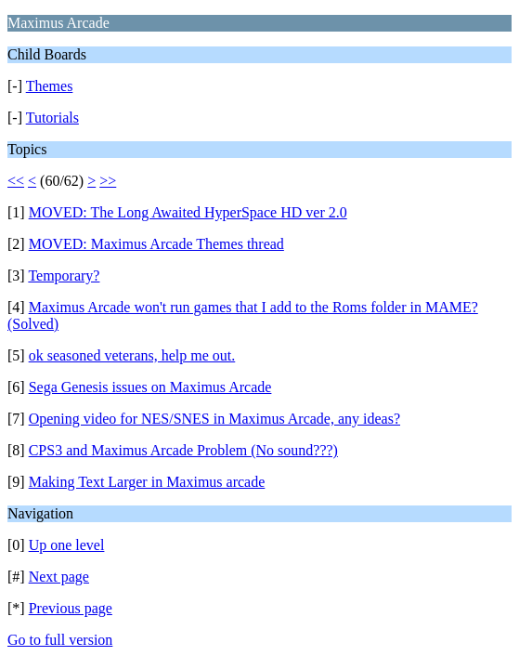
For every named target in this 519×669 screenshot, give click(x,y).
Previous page (70, 608)
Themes (49, 86)
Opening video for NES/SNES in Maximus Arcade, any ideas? (214, 418)
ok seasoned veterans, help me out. (132, 355)
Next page (59, 576)
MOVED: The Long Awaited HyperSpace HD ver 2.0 (188, 212)
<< (15, 181)
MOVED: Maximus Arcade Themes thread (156, 244)
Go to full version (59, 640)
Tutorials (52, 117)
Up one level (67, 545)
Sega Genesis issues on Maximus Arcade (150, 387)
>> (107, 181)
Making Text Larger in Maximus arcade (147, 482)
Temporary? (63, 275)
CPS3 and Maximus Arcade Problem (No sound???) (183, 450)
